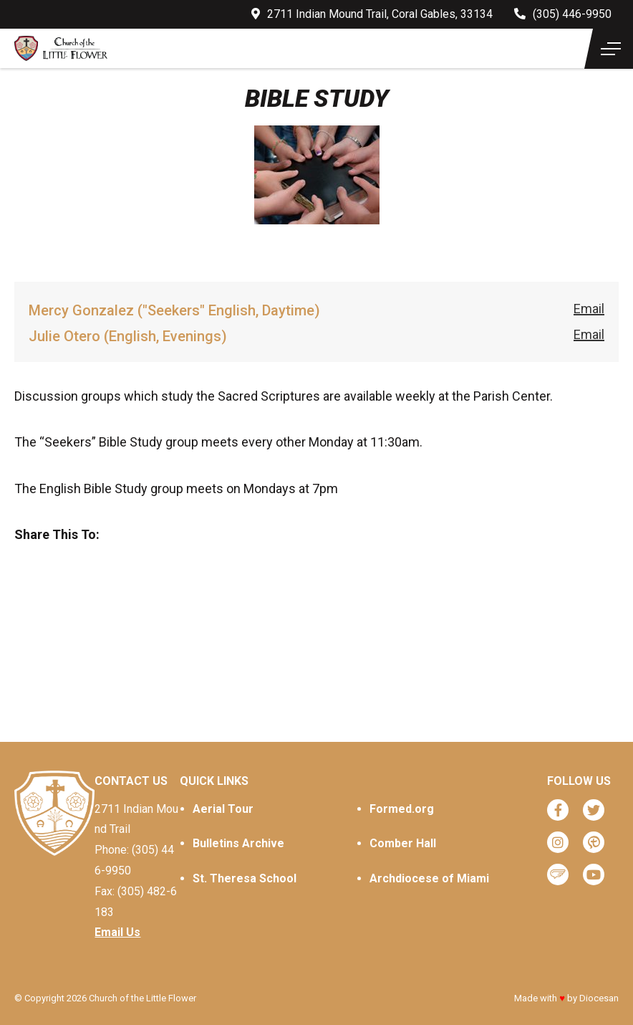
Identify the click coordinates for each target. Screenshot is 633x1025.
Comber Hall (402, 843)
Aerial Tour (223, 809)
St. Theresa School (244, 878)
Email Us (117, 932)
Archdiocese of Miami (429, 878)
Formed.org (401, 809)
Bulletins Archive (238, 843)
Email (589, 308)
